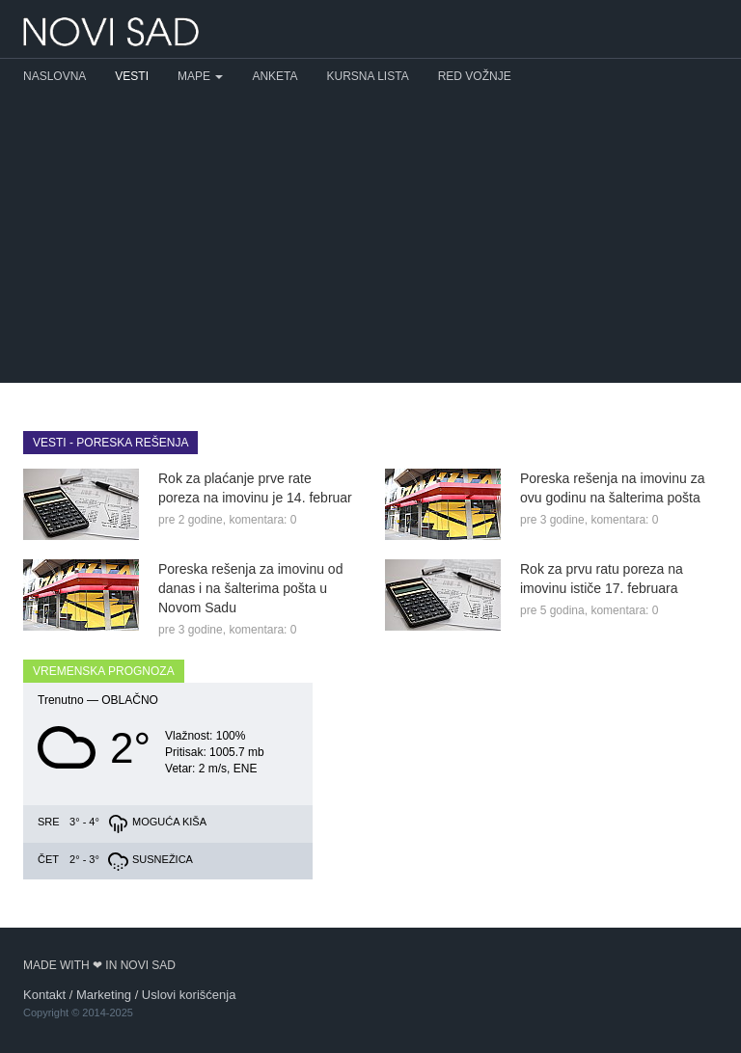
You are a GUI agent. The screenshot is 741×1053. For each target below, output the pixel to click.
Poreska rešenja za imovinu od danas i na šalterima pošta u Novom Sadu (250, 588)
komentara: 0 (262, 519)
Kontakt (44, 994)
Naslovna (54, 76)
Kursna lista (368, 76)
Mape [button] (200, 76)
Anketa (274, 76)
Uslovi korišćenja (189, 994)
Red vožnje (474, 76)
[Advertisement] (370, 238)
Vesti (132, 76)
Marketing (103, 994)
